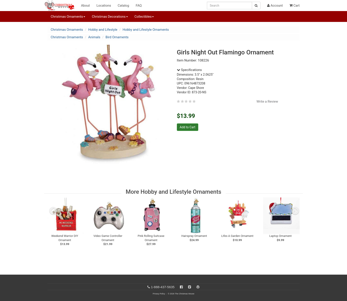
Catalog (123, 6)
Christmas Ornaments (67, 30)
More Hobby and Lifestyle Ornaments (173, 191)
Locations (103, 6)
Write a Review (267, 102)
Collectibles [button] (144, 17)
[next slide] (295, 210)
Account (275, 6)
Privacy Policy (159, 294)
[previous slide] (53, 210)
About (85, 6)
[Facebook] (181, 287)
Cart (294, 6)
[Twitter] (189, 287)
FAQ (139, 6)
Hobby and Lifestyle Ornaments (146, 30)
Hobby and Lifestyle (103, 30)
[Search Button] (256, 5)
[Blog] (198, 287)
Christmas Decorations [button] (110, 17)
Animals (94, 37)
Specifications (189, 70)
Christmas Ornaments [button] (68, 17)
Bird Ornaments (117, 37)
